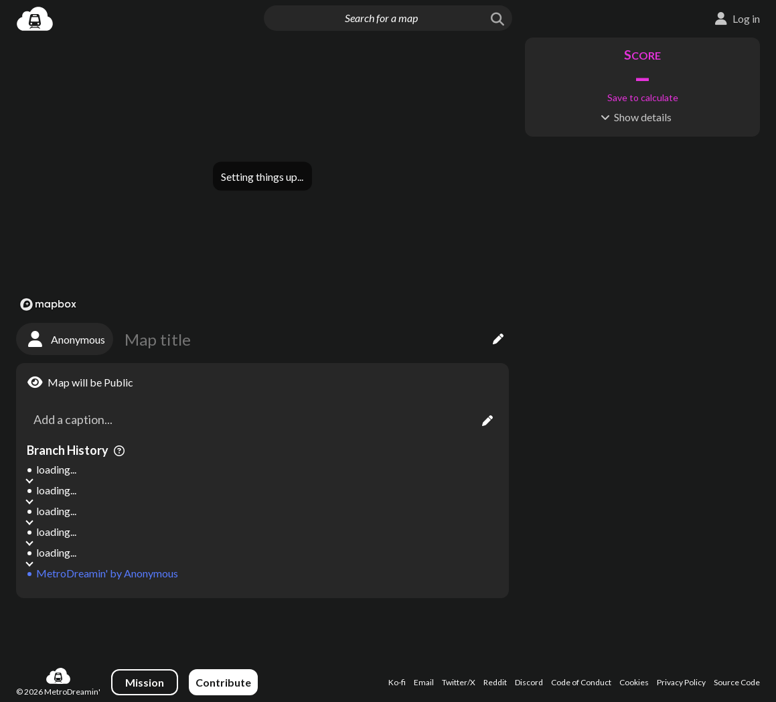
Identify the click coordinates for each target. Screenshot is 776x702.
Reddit (495, 682)
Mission (144, 682)
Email (424, 682)
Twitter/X (458, 682)
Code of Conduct (581, 682)
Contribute (223, 682)
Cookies (634, 682)
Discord (529, 682)
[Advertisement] (262, 626)
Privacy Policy (681, 682)
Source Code (737, 682)
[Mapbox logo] (48, 304)
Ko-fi (397, 682)
